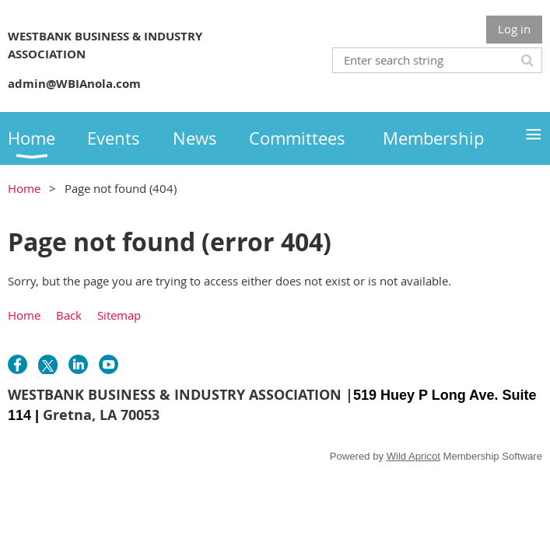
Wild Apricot (413, 456)
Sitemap (119, 315)
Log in (514, 29)
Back (69, 315)
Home (24, 188)
